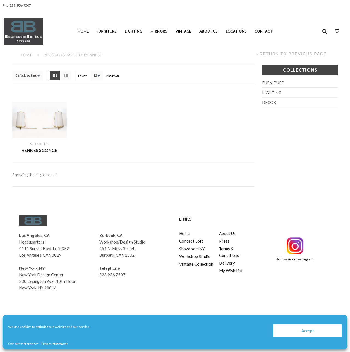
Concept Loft (191, 241)
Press (224, 241)
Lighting (133, 31)
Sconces (39, 144)
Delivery (227, 262)
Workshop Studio (195, 256)
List (66, 75)
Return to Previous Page (293, 54)
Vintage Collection (196, 264)
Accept (307, 330)
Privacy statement (54, 343)
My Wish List (231, 270)
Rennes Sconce (39, 150)
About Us (208, 31)
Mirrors (158, 31)
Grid (55, 75)
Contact (263, 31)
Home (83, 31)
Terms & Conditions (229, 252)
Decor (269, 102)
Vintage (183, 31)
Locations (236, 31)
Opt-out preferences (23, 343)
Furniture (106, 31)
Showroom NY (192, 248)
